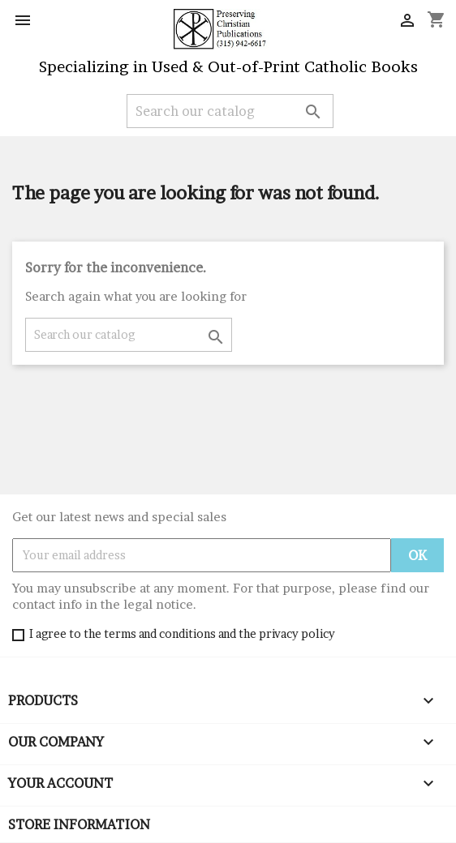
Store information (79, 824)
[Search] (230, 111)
